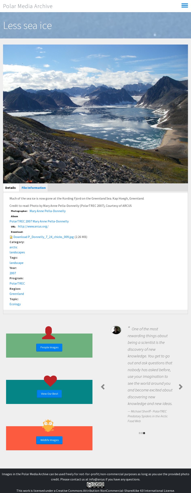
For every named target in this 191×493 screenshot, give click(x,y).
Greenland (17, 294)
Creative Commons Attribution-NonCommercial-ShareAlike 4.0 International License (115, 491)
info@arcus (97, 479)
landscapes (17, 252)
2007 (13, 273)
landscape (16, 263)
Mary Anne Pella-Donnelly (48, 211)
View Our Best (49, 393)
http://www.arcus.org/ (33, 226)
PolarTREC (17, 283)
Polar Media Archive (28, 6)
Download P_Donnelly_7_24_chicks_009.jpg (43, 237)
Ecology (15, 304)
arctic (13, 247)
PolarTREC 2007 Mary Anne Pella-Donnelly (39, 221)
